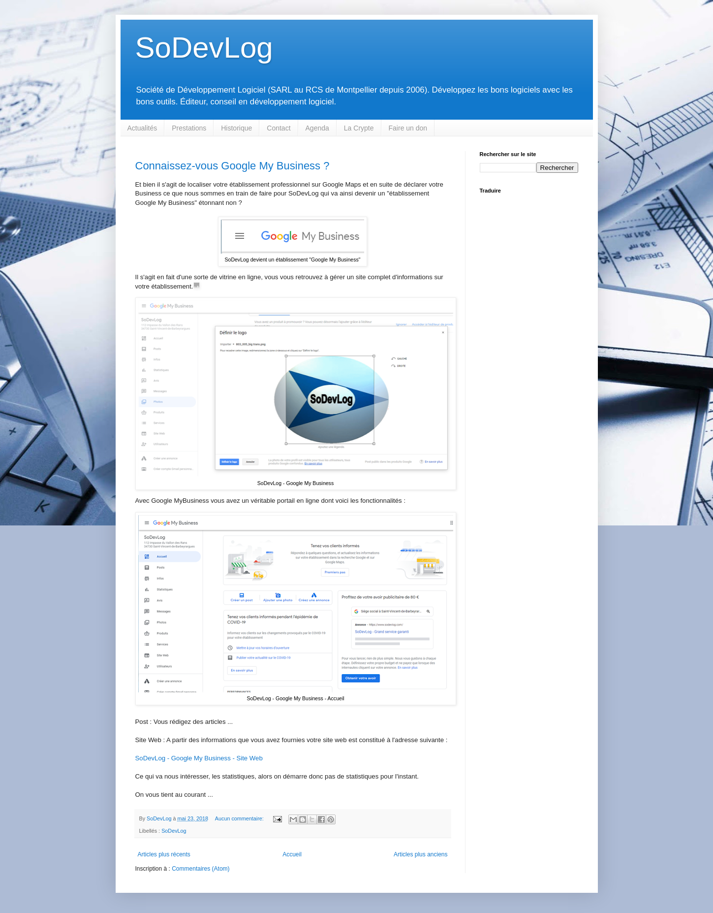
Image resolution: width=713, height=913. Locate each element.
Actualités (142, 128)
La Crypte (359, 128)
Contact (278, 128)
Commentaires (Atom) (200, 868)
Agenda (317, 128)
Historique (236, 128)
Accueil (292, 854)
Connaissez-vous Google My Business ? (232, 166)
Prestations (189, 128)
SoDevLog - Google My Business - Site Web (199, 758)
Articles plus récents (164, 854)
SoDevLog (204, 47)
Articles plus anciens (420, 854)
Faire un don (408, 128)
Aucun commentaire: (240, 818)
